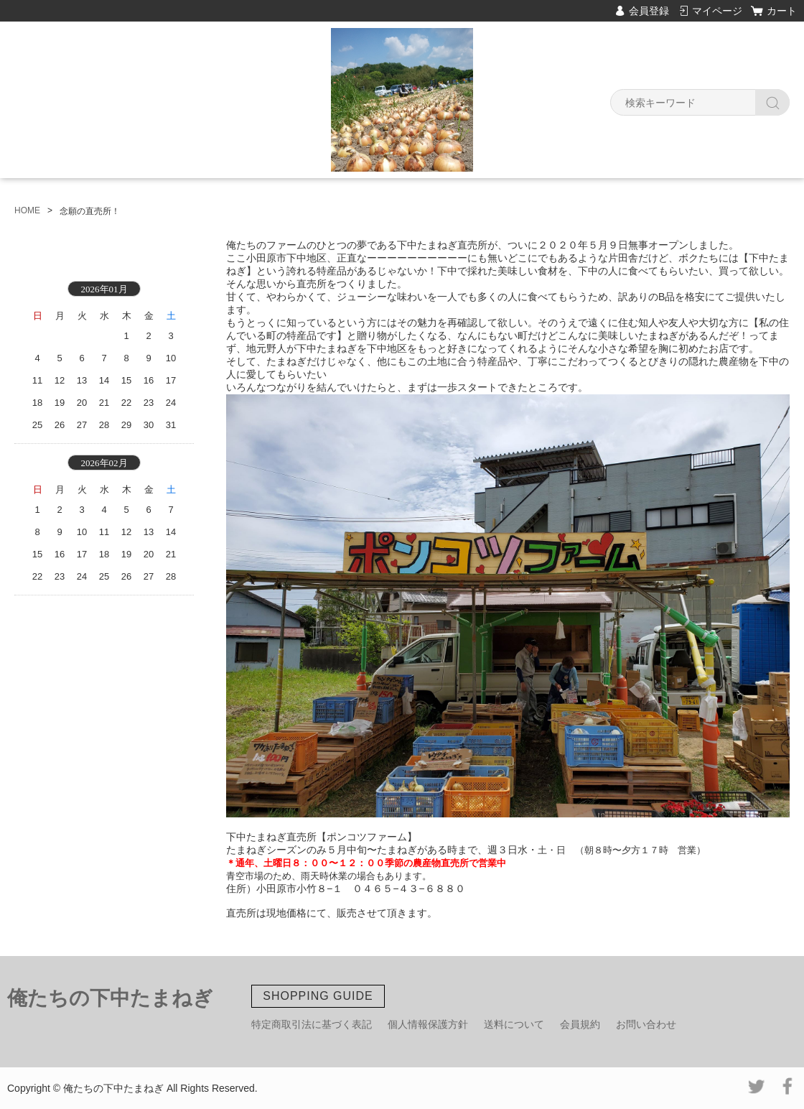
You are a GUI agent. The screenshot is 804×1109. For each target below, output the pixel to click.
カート (782, 11)
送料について (514, 1024)
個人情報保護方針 (428, 1024)
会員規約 (580, 1024)
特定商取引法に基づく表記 (311, 1024)
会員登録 (649, 11)
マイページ (717, 11)
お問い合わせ (646, 1024)
